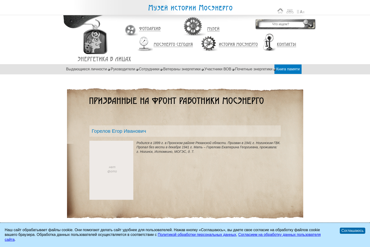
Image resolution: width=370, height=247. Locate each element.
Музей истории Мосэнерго (190, 8)
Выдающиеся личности (86, 69)
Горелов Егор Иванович (104, 59)
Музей (213, 29)
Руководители (123, 69)
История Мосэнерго (238, 44)
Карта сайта (290, 11)
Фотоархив (149, 28)
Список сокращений (300, 11)
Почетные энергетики (254, 69)
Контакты (286, 44)
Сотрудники (149, 69)
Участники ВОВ (217, 69)
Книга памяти (288, 69)
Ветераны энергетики (182, 69)
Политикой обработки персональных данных (197, 235)
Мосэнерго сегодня (173, 44)
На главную (280, 11)
